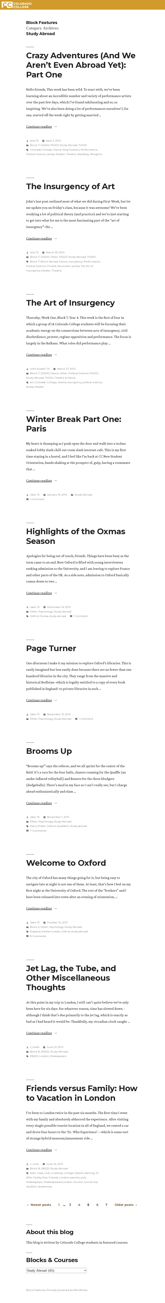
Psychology (46, 611)
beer (33, 1173)
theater (60, 154)
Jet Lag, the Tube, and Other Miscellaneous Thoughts (71, 977)
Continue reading (41, 126)
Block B (35, 1051)
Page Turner (51, 648)
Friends (53, 1177)
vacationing (45, 1186)
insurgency (75, 261)
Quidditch (63, 826)
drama (62, 382)
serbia (51, 154)
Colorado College (41, 149)
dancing (89, 1173)
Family (37, 1177)
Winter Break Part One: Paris (73, 423)
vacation (31, 1186)
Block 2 (34, 927)
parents (75, 1177)
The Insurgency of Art (70, 186)
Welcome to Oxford (66, 863)
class (40, 1173)
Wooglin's (96, 154)
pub (83, 1177)
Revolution (64, 266)
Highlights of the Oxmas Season (75, 536)
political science (92, 382)
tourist (88, 1182)
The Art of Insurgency (70, 303)
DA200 (45, 145)
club (47, 1173)
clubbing (57, 1173)
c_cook (34, 1164)
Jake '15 (35, 494)
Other (54, 256)
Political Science (78, 373)
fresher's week (51, 931)
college (68, 1173)
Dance (57, 149)
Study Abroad (68, 145)
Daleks (79, 1173)
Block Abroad (49, 261)
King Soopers (71, 149)
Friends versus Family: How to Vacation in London (81, 1093)
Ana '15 (34, 140)
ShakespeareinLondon (58, 1182)
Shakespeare (58, 1056)
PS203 (55, 145)
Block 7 (34, 145)
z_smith (34, 1047)
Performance (89, 149)
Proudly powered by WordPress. (67, 1290)
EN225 (45, 1051)
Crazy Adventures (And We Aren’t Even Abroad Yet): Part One (80, 65)
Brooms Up (49, 751)
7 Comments (38, 830)
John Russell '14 (40, 368)
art (32, 382)
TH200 (82, 145)
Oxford (34, 616)
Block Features (41, 22)
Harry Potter (38, 826)
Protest (51, 266)
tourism (78, 1182)
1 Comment (37, 499)
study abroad (57, 616)
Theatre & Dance (65, 377)
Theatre (71, 154)
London (44, 1056)
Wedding (83, 154)
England (35, 931)
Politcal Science (36, 154)
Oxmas (44, 616)
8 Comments (38, 936)
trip (95, 1182)
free (45, 1177)
